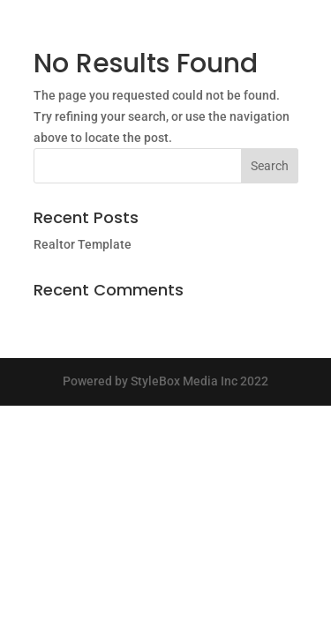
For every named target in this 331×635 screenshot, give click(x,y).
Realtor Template (83, 244)
